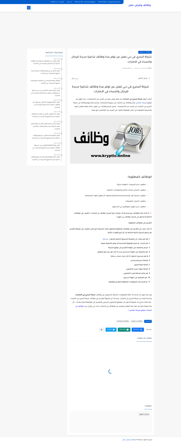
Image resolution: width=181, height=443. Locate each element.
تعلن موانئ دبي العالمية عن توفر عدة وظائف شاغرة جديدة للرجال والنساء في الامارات (45, 62)
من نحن (69, 2)
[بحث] (28, 7)
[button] (138, 330)
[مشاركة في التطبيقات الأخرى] (101, 330)
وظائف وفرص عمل (139, 5)
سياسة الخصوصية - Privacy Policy (109, 2)
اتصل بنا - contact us (57, 2)
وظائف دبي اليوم (145, 52)
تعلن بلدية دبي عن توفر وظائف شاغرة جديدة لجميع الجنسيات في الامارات (45, 72)
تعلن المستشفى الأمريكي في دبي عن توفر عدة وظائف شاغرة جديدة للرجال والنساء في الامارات (45, 93)
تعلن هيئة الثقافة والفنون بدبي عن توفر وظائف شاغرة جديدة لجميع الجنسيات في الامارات (46, 148)
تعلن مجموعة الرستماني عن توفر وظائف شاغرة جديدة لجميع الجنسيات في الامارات (46, 137)
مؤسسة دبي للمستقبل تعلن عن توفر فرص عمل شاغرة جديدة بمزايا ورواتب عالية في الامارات (45, 126)
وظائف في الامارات (122, 321)
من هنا (105, 239)
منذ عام (56, 59)
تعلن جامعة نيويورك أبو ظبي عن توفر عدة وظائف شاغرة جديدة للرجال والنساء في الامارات (46, 105)
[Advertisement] (90, 30)
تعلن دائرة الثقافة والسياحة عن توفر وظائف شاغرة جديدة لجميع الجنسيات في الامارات (45, 158)
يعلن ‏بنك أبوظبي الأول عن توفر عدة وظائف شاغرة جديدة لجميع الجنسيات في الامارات (45, 115)
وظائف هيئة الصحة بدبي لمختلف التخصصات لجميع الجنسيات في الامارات (45, 82)
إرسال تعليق (144, 414)
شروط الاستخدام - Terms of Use (85, 2)
